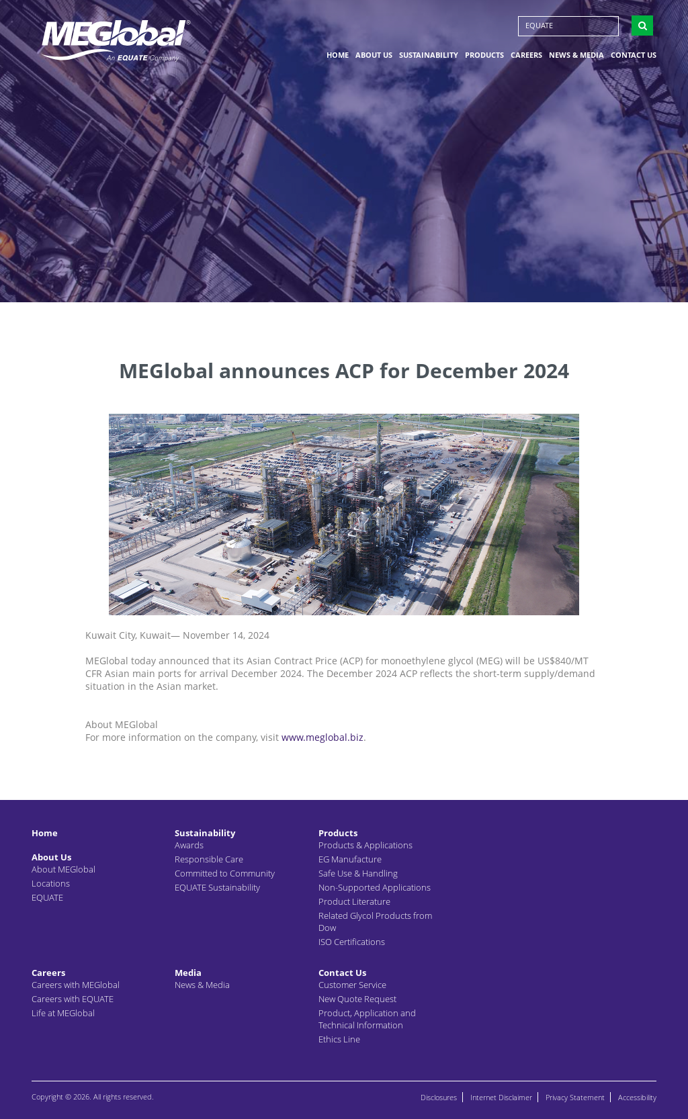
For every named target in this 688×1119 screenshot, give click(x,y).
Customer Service (352, 985)
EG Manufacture (350, 859)
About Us (373, 56)
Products (484, 56)
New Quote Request (357, 999)
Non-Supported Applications (374, 887)
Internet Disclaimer (501, 1097)
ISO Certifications (351, 942)
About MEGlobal (63, 869)
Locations (51, 883)
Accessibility (637, 1097)
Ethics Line (339, 1039)
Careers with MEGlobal (76, 985)
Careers (526, 56)
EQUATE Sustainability (217, 887)
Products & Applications (365, 845)
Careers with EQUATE (73, 999)
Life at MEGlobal (63, 1013)
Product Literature (354, 901)
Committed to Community (225, 873)
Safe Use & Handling (358, 873)
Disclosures (439, 1097)
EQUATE (539, 26)
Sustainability (428, 56)
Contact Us (633, 56)
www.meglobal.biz (322, 737)
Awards (189, 845)
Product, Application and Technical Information (367, 1019)
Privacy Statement (575, 1097)
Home (338, 56)
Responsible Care (209, 859)
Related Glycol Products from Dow (375, 921)
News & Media (576, 56)
